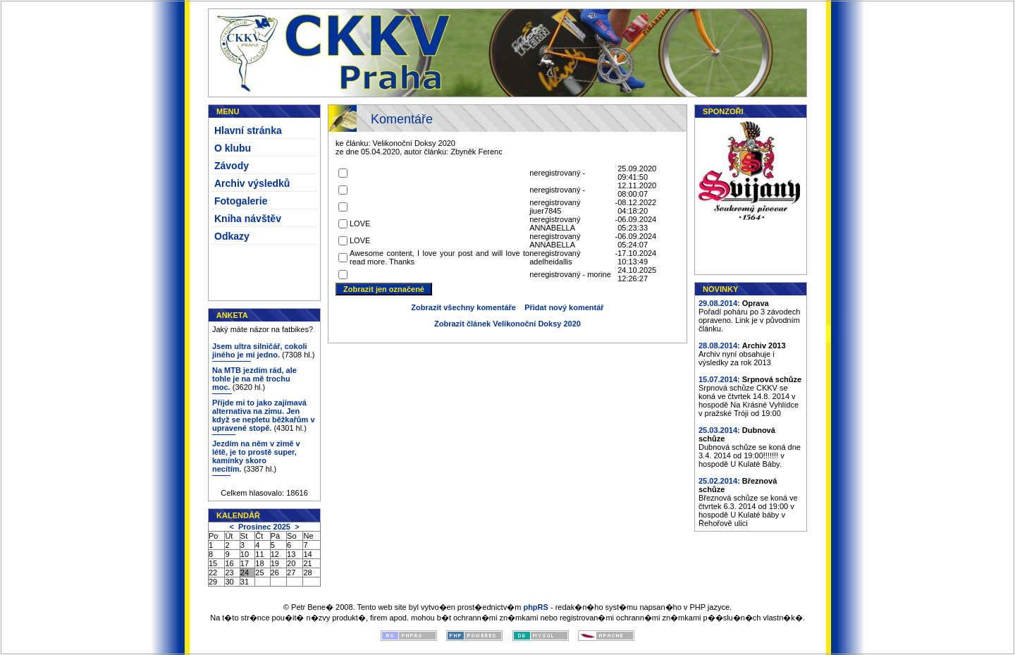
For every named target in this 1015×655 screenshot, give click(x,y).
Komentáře (402, 119)
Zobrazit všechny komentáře (463, 307)
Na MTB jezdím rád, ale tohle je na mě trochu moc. (254, 378)
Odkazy (232, 236)
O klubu (232, 148)
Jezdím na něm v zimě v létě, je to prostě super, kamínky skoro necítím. (256, 456)
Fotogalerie (240, 201)
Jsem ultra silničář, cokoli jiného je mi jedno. (259, 350)
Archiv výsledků (252, 183)
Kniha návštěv (247, 218)
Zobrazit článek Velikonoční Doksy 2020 (507, 323)
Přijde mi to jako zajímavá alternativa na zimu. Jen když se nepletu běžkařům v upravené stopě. (263, 415)
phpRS (535, 607)
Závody (231, 165)
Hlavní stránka (248, 130)
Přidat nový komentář (563, 307)
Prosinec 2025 (264, 526)
